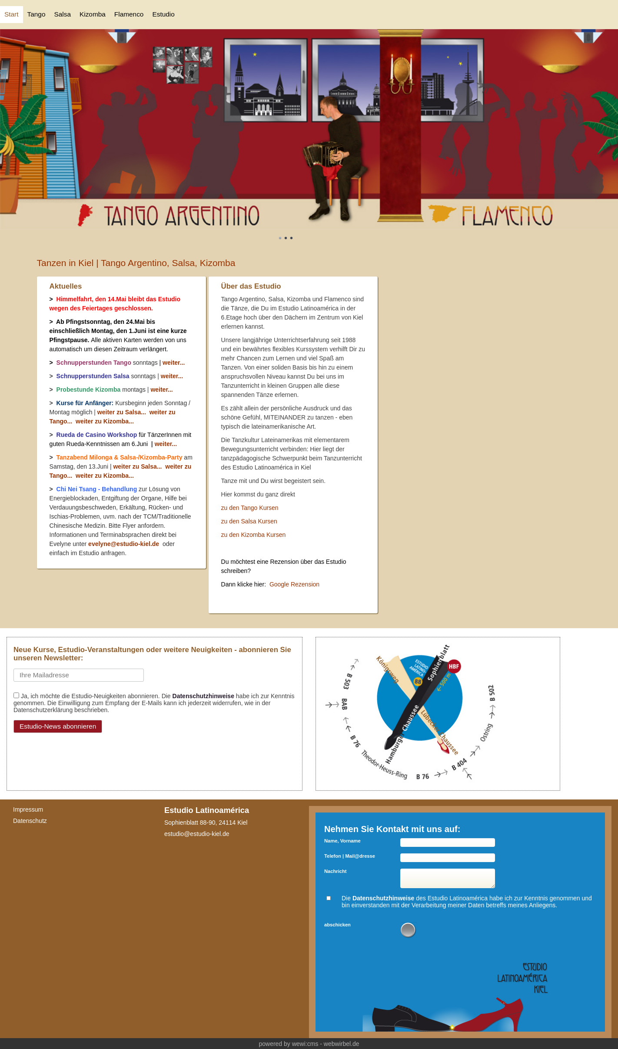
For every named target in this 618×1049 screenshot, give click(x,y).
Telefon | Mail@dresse (349, 856)
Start (11, 14)
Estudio (163, 14)
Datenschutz (30, 820)
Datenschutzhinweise (203, 696)
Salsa (62, 14)
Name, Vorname (342, 840)
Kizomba (93, 14)
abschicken (337, 924)
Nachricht (335, 871)
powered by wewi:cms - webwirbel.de (309, 1043)
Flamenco (129, 14)
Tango (36, 14)
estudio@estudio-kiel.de (196, 833)
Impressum (28, 809)
